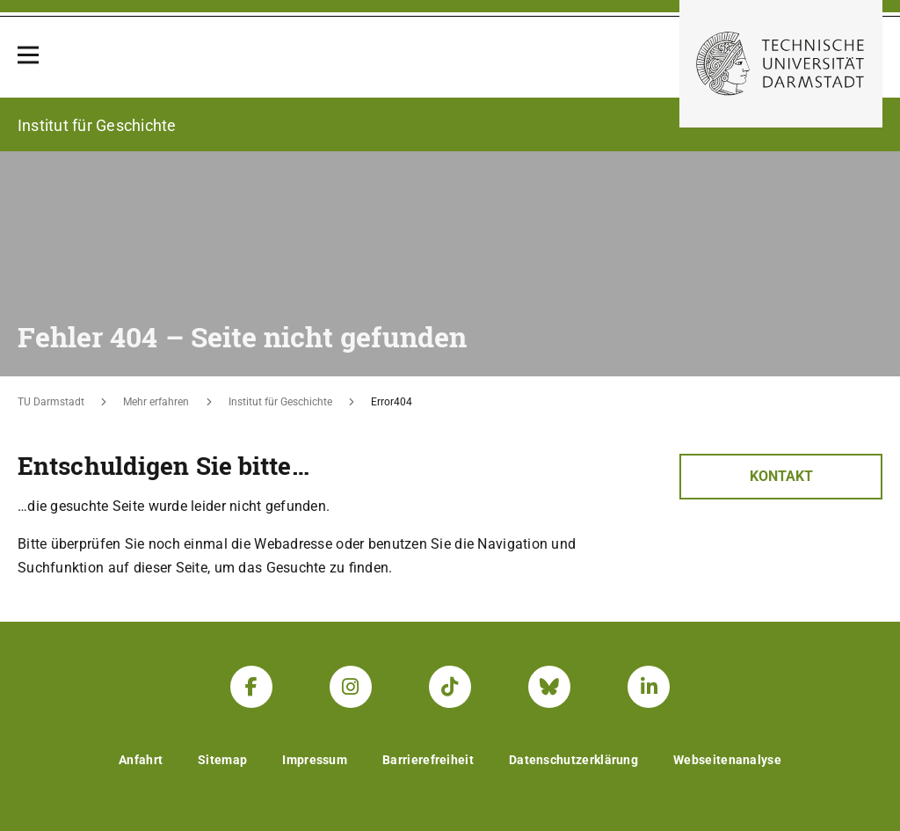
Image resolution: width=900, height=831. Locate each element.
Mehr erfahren (156, 402)
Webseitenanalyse (727, 760)
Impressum (314, 760)
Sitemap (222, 760)
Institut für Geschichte (280, 402)
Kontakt (781, 476)
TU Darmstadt (51, 402)
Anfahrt (141, 760)
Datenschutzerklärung (573, 760)
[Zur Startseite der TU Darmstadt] (780, 64)
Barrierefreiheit (428, 760)
